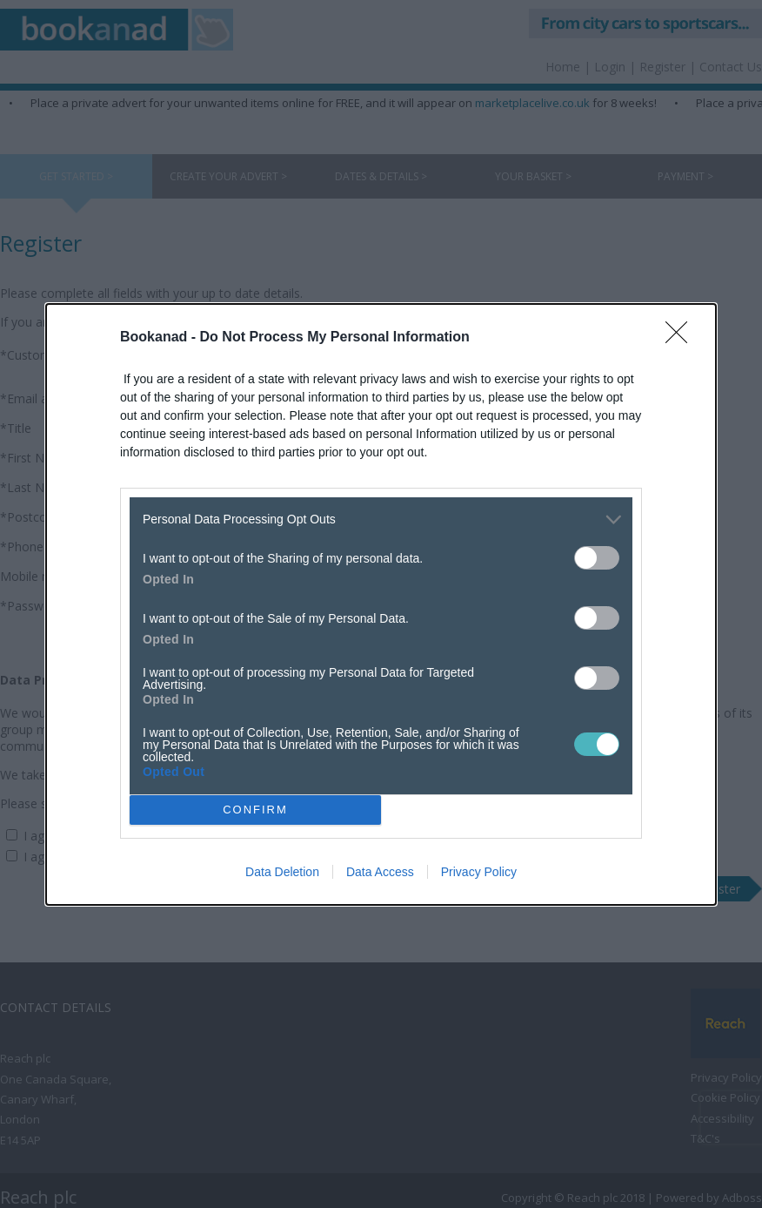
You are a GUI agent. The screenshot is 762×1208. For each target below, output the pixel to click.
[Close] (681, 337)
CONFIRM (255, 809)
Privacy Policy (479, 872)
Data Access (380, 872)
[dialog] (381, 604)
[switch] (596, 558)
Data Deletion (282, 872)
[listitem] (381, 519)
